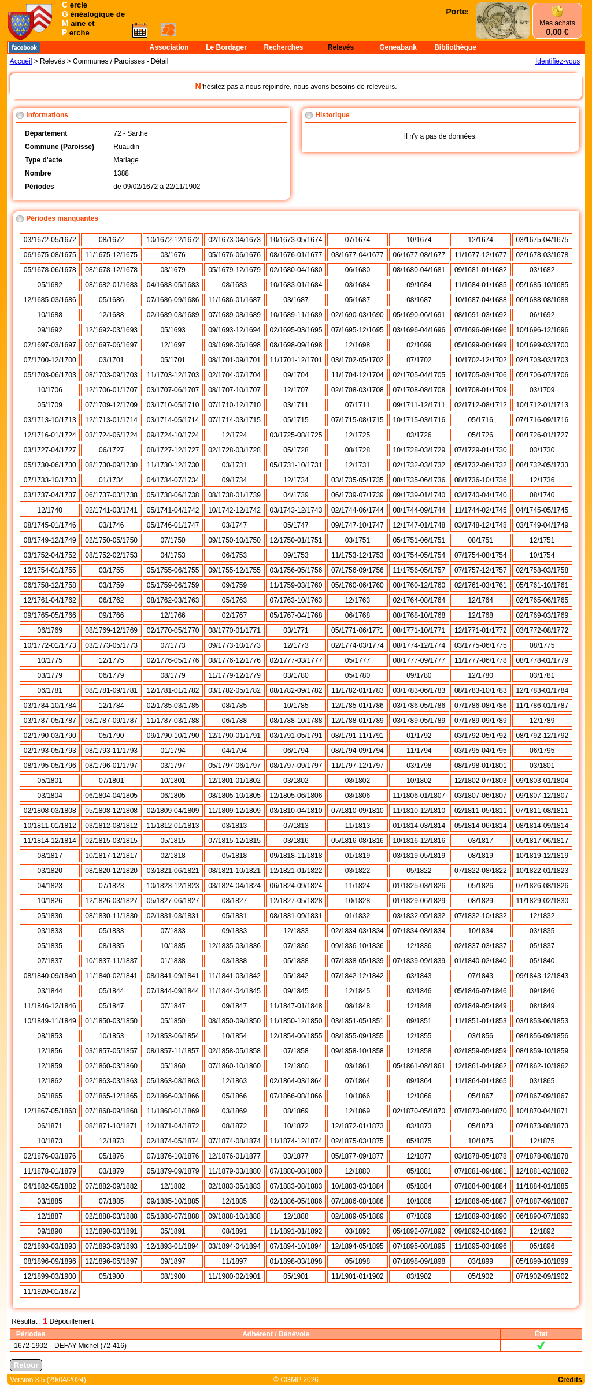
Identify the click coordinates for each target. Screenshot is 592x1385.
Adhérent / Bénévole (275, 1334)
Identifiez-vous (557, 61)
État (541, 1334)
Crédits (570, 1380)
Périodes (31, 1334)
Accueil (21, 61)
